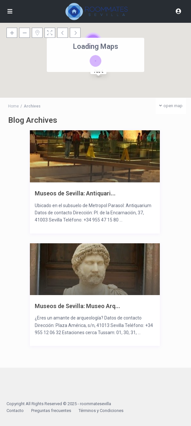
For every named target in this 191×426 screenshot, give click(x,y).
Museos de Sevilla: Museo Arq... (77, 306)
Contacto (15, 410)
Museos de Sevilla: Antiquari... (75, 193)
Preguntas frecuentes (51, 410)
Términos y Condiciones (101, 410)
